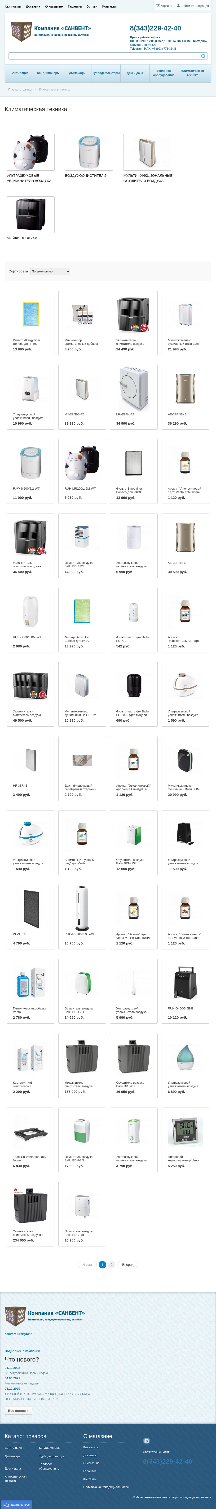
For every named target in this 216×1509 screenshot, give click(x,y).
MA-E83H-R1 (125, 414)
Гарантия (75, 6)
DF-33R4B (20, 934)
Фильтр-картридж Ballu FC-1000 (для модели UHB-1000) (132, 715)
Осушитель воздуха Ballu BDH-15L (130, 861)
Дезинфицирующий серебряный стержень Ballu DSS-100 (80, 789)
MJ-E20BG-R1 (75, 414)
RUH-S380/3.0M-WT (27, 637)
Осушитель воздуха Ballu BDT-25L (130, 1084)
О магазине (54, 6)
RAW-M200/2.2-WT (26, 488)
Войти (185, 6)
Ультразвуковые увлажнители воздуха (29, 178)
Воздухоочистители (85, 175)
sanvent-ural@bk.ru (143, 45)
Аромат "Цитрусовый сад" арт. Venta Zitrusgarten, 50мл (80, 863)
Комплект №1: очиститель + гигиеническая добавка (29, 1086)
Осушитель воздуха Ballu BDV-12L (79, 564)
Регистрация (200, 6)
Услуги (92, 6)
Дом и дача (135, 73)
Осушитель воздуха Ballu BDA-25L (79, 1233)
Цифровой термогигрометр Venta (183, 1158)
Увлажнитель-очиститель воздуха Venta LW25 (27, 566)
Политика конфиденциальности (106, 1487)
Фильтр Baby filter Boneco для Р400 (77, 638)
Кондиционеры (48, 73)
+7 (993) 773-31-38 (164, 48)
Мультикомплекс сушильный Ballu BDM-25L (184, 343)
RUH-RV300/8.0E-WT (80, 934)
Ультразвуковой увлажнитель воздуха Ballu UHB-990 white (28, 418)
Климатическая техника (192, 73)
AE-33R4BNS (177, 414)
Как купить (13, 6)
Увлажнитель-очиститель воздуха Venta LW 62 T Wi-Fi (79, 1086)
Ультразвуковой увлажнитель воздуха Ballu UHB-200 (131, 1160)
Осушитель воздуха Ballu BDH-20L (79, 1010)
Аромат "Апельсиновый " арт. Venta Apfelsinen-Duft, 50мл (184, 492)
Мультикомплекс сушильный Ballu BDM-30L (81, 715)
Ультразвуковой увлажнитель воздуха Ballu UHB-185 (131, 1012)
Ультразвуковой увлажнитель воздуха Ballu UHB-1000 (183, 863)
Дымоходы (77, 73)
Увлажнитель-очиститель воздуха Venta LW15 (130, 343)
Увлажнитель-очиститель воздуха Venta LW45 (27, 715)
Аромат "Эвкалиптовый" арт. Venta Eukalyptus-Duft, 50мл (133, 789)
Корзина (166, 6)
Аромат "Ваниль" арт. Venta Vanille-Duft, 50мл (133, 936)
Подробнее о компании (22, 1351)
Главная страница (20, 89)
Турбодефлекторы (106, 73)
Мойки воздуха (22, 238)
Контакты (109, 6)
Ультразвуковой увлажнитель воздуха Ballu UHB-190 (183, 1086)
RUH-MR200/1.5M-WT (80, 488)
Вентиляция (20, 73)
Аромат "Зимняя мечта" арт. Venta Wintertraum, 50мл (184, 937)
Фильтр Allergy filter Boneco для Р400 (26, 341)
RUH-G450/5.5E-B (180, 1008)
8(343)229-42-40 (155, 28)
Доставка (33, 6)
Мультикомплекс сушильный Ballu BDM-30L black (184, 789)
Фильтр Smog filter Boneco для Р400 (129, 490)
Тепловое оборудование (163, 73)
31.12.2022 (12, 1368)
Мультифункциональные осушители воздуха (147, 178)
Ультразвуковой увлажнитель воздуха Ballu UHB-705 (131, 566)
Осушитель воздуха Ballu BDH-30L (79, 1158)
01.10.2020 (12, 1388)
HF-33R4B (20, 785)
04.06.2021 (12, 1378)
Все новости (18, 1411)
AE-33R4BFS (177, 563)
